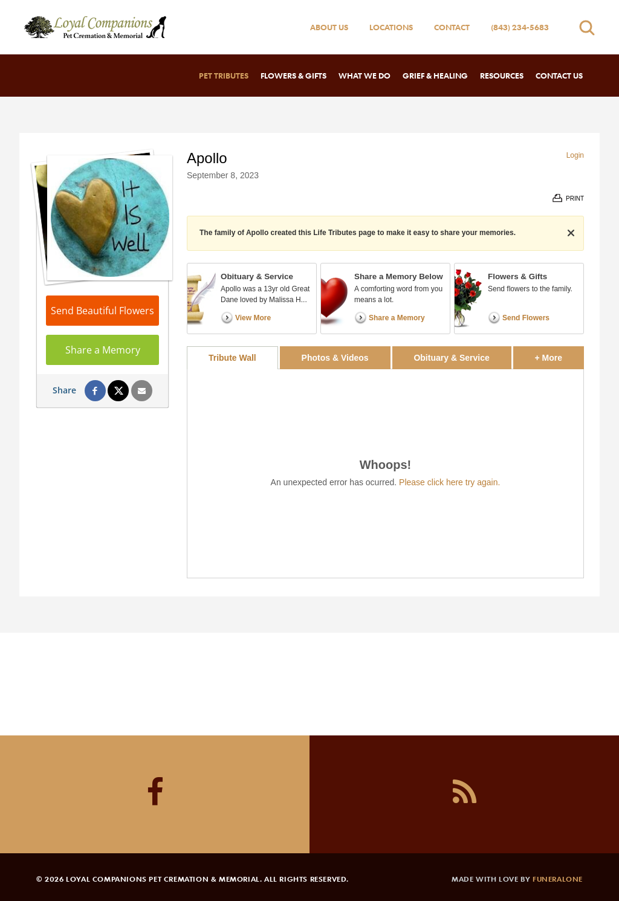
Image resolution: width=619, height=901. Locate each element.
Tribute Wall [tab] (232, 358)
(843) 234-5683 (520, 27)
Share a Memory (102, 350)
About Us (329, 27)
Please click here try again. (449, 482)
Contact (452, 27)
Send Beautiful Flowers (102, 310)
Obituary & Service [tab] (451, 358)
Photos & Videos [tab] (335, 358)
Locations (391, 27)
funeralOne (558, 878)
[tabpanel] (385, 473)
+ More (559, 354)
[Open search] (587, 27)
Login (575, 155)
